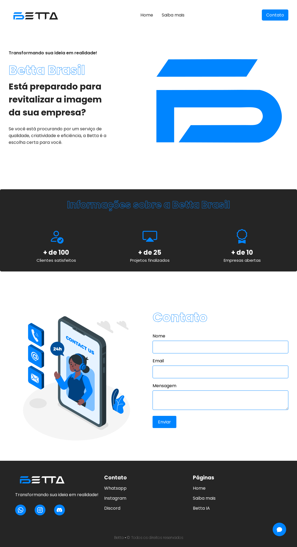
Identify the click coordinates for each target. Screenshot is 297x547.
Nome (159, 336)
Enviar (164, 422)
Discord (112, 508)
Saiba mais (173, 15)
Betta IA (201, 508)
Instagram (115, 498)
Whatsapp (115, 488)
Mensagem (164, 386)
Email (158, 361)
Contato (275, 15)
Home (146, 15)
